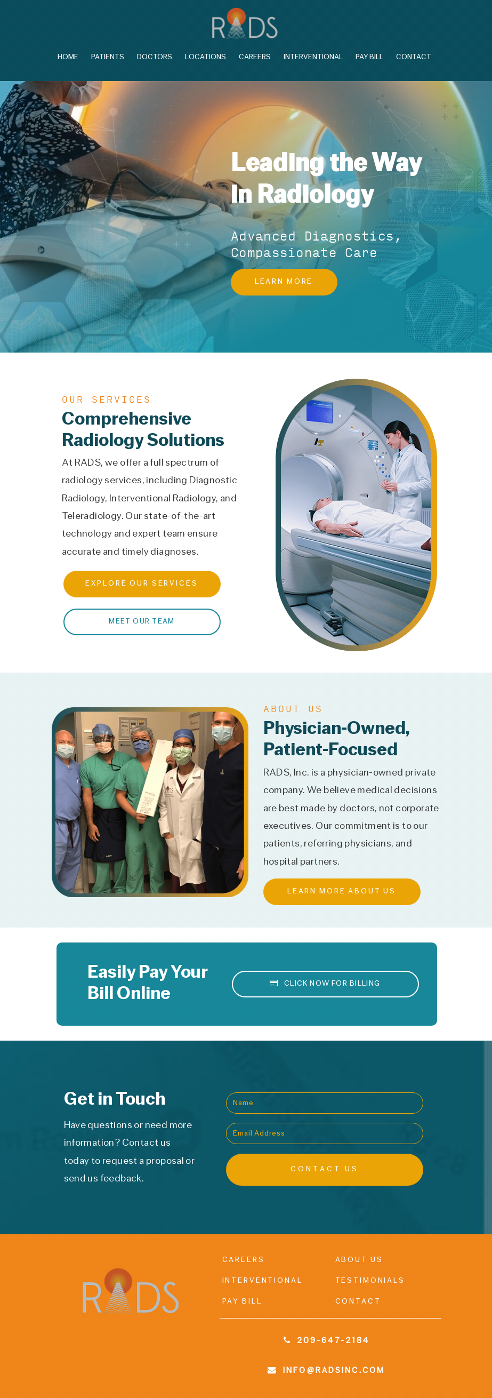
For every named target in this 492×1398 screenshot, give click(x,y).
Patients (107, 57)
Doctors (154, 57)
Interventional (313, 57)
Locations (205, 57)
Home (68, 57)
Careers (255, 57)
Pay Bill (369, 57)
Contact (413, 57)
